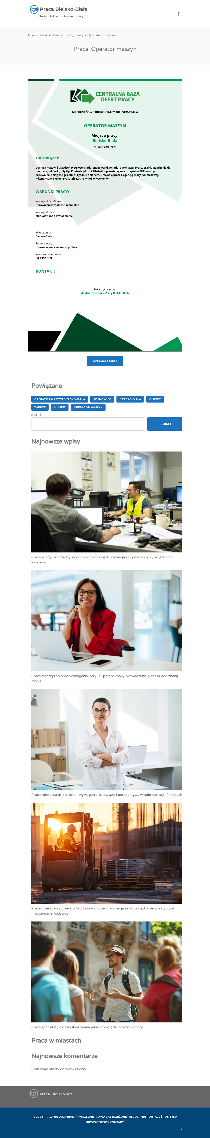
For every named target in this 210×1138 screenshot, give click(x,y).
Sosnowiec (102, 399)
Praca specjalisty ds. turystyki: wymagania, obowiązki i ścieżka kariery (87, 1027)
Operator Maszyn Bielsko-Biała (59, 399)
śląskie (60, 407)
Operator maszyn (88, 407)
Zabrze (40, 407)
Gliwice (155, 399)
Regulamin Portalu (145, 1116)
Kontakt (117, 1122)
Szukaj (36, 415)
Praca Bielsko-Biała (43, 35)
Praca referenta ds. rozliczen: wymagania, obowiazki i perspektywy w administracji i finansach (106, 795)
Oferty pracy (73, 35)
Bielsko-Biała (130, 399)
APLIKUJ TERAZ (105, 361)
